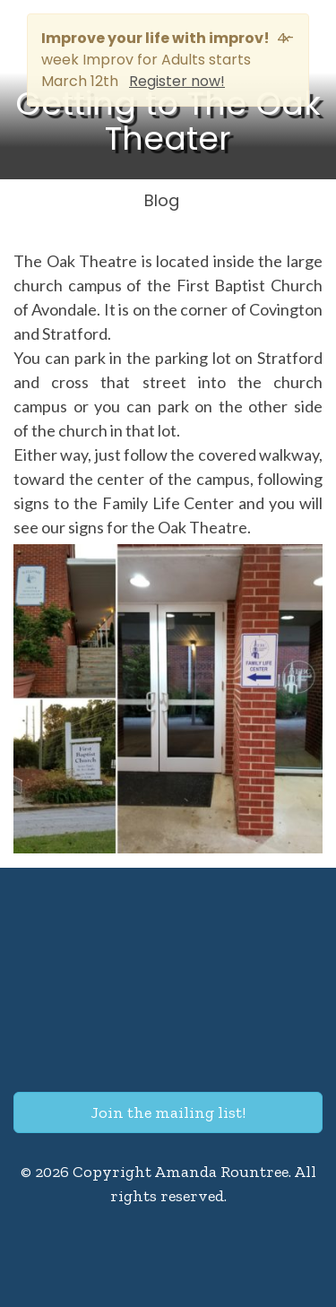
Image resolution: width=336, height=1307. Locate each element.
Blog (161, 200)
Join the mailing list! (168, 1112)
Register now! (177, 81)
